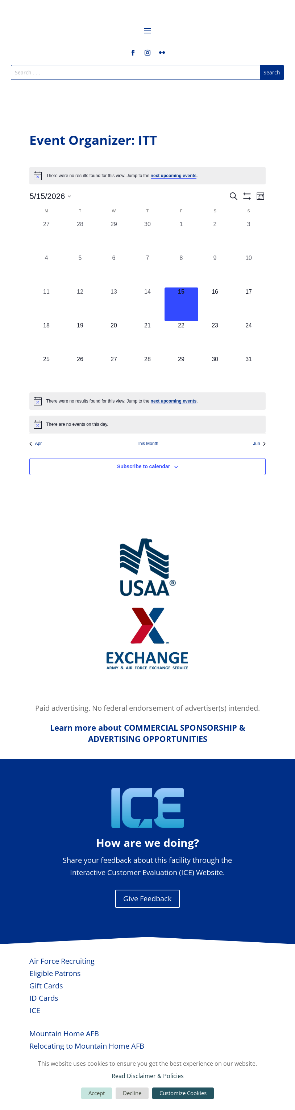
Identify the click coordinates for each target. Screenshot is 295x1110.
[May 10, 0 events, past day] (249, 270)
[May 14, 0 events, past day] (147, 304)
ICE (34, 1010)
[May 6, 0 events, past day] (113, 270)
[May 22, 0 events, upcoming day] (181, 338)
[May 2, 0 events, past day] (215, 237)
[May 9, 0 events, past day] (215, 270)
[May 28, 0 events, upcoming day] (147, 372)
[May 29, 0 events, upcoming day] (181, 372)
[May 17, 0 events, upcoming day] (249, 304)
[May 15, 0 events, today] (181, 304)
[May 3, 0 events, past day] (249, 237)
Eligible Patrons (55, 973)
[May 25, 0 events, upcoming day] (46, 372)
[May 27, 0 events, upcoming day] (113, 372)
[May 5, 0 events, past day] (80, 270)
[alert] (147, 175)
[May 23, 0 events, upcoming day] (215, 338)
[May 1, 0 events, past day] (181, 237)
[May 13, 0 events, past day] (113, 304)
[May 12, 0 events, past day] (80, 304)
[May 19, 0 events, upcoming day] (80, 338)
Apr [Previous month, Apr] (35, 443)
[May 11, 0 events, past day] (46, 304)
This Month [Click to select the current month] (147, 443)
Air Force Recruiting (62, 961)
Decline (132, 1093)
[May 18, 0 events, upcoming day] (46, 338)
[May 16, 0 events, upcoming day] (215, 304)
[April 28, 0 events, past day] (80, 237)
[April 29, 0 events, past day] (113, 237)
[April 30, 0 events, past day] (147, 237)
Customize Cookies (183, 1093)
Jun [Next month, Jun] (259, 443)
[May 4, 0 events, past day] (46, 270)
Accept (96, 1093)
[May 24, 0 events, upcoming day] (249, 338)
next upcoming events (174, 175)
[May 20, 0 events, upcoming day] (113, 338)
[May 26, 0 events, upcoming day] (80, 372)
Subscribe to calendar (143, 466)
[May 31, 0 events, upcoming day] (249, 372)
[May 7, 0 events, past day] (147, 270)
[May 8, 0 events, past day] (181, 270)
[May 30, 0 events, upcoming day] (215, 372)
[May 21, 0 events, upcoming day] (147, 338)
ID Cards (43, 998)
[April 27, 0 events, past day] (46, 237)
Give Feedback (147, 898)
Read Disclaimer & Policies (148, 1076)
